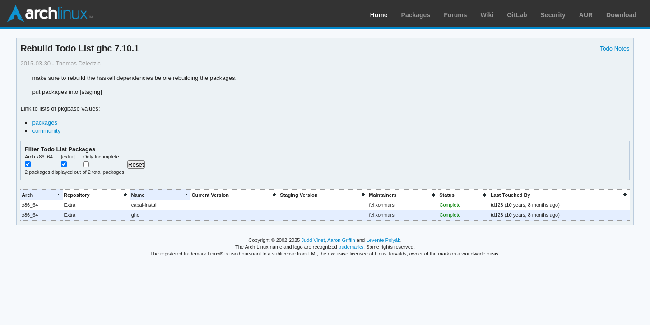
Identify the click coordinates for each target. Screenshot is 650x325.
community (46, 130)
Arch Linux (50, 14)
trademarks (351, 247)
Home (379, 15)
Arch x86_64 (39, 156)
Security (553, 15)
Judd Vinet (313, 240)
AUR (586, 15)
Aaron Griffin (341, 240)
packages (44, 122)
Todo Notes (615, 48)
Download (621, 15)
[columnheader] (41, 194)
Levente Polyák (383, 240)
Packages (416, 15)
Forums (455, 15)
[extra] (68, 156)
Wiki (487, 15)
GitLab (517, 15)
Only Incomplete (101, 156)
